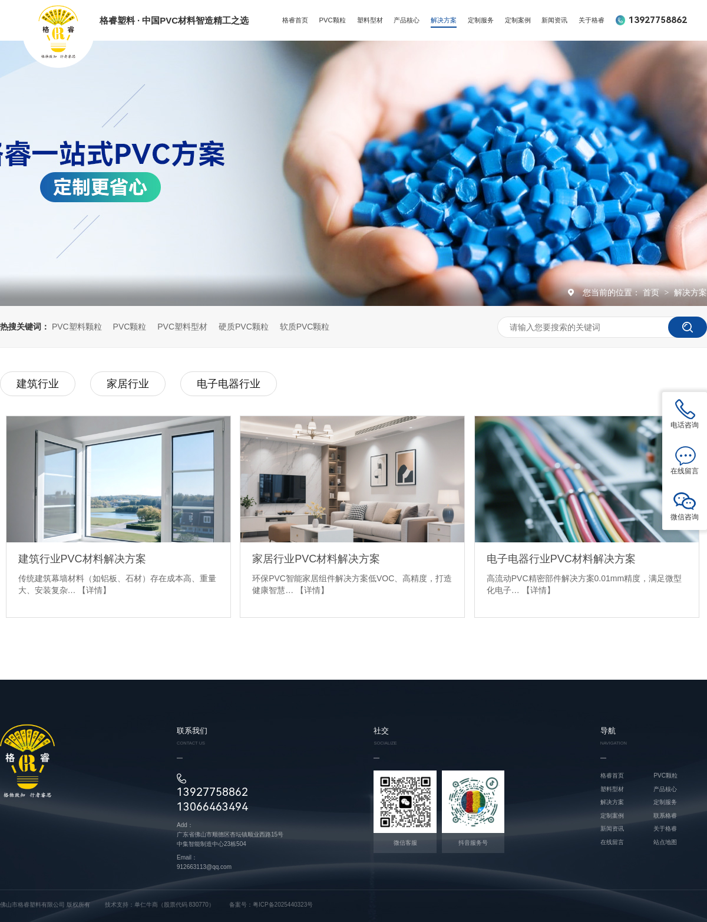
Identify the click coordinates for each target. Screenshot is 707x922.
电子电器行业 (228, 384)
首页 (652, 292)
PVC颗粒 (332, 20)
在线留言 (612, 842)
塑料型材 (370, 20)
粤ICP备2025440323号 (283, 904)
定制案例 (518, 20)
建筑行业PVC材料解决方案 (82, 559)
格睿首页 (295, 20)
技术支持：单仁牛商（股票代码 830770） (159, 904)
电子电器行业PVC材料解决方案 (561, 559)
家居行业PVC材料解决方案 (316, 559)
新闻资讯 (554, 20)
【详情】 (94, 590)
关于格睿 (591, 20)
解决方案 (444, 20)
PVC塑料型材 (182, 326)
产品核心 (406, 20)
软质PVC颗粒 (305, 326)
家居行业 (128, 384)
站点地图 (665, 842)
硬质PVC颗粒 (244, 326)
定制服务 (481, 20)
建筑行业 (37, 384)
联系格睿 (665, 815)
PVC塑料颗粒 (77, 326)
